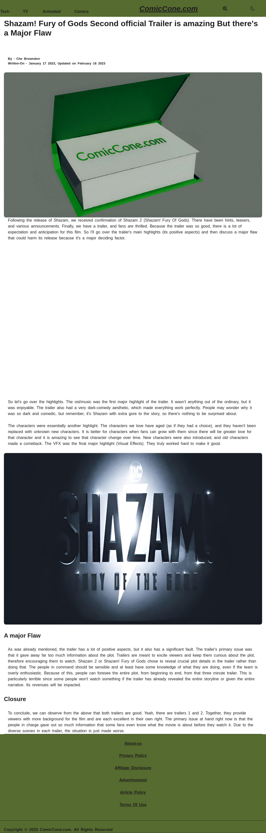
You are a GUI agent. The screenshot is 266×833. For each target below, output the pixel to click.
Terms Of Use (133, 805)
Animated (52, 9)
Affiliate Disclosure (133, 768)
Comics (81, 9)
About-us (133, 743)
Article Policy (133, 792)
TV (25, 9)
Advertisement (133, 780)
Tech (4, 9)
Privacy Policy (133, 755)
